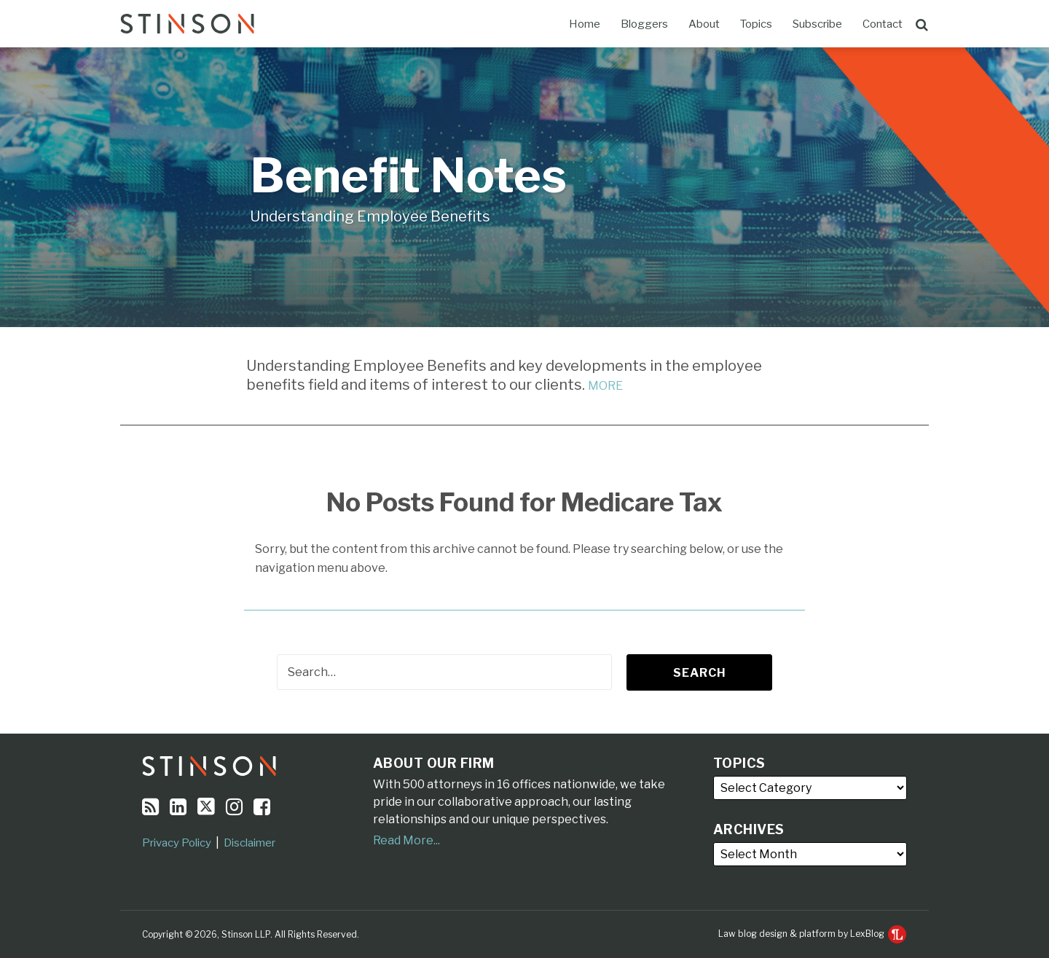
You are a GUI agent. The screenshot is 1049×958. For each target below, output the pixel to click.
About (704, 24)
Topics (756, 24)
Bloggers (644, 24)
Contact (883, 24)
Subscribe (817, 24)
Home (584, 24)
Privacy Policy (176, 842)
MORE (605, 386)
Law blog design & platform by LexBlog (812, 933)
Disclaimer (249, 842)
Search (699, 673)
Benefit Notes (408, 175)
